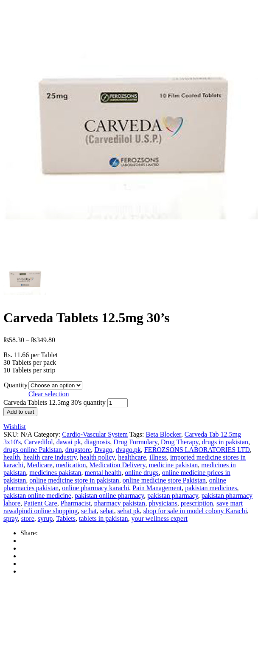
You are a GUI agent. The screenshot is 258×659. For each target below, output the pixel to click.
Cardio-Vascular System (95, 434)
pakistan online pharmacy (109, 495)
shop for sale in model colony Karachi (195, 510)
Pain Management (157, 487)
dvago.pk (128, 449)
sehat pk (129, 510)
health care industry (49, 457)
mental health (103, 472)
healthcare (132, 457)
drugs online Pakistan (32, 449)
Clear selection (48, 394)
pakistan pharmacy (172, 495)
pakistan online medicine (37, 495)
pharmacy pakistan (119, 503)
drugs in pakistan (225, 442)
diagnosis (97, 442)
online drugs (142, 472)
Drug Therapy (180, 442)
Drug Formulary (135, 442)
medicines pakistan (55, 472)
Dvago (103, 449)
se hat (89, 510)
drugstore (78, 449)
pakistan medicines (211, 487)
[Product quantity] (117, 402)
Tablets (66, 518)
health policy (97, 457)
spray (10, 518)
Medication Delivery (118, 465)
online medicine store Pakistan (164, 480)
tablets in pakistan (103, 518)
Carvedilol (38, 442)
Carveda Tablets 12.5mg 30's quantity (54, 402)
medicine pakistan (173, 465)
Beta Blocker (163, 434)
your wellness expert (160, 518)
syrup (45, 518)
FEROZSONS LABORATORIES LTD (197, 449)
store (27, 518)
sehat (107, 510)
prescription (197, 503)
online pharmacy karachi (95, 487)
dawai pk (68, 442)
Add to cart (20, 412)
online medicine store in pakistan (74, 480)
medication (71, 465)
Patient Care (40, 503)
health (11, 457)
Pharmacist (76, 503)
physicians (163, 503)
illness (158, 457)
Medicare (39, 465)
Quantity (16, 385)
